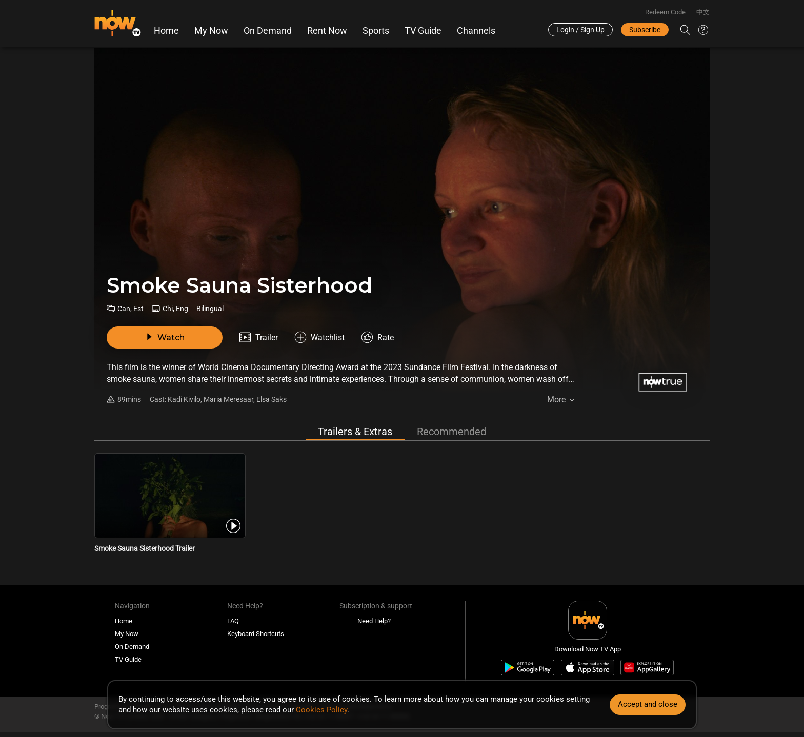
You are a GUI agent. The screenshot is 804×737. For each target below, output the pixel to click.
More (556, 399)
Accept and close (647, 704)
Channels (476, 31)
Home (166, 31)
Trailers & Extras (355, 431)
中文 (703, 12)
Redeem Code (665, 12)
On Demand (268, 31)
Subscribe (644, 30)
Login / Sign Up (580, 30)
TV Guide (423, 31)
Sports (376, 31)
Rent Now (327, 31)
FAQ (233, 621)
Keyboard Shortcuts (255, 634)
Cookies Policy (321, 709)
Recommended (451, 431)
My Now (211, 31)
